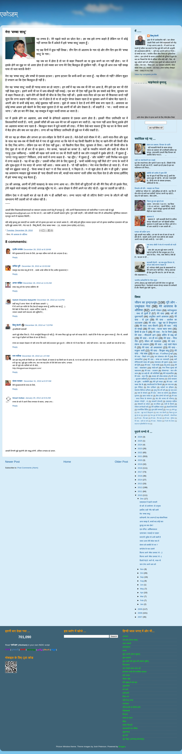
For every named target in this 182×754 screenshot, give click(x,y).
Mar (142, 596)
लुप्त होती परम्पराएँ (157, 410)
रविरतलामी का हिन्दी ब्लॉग (132, 707)
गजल (167, 410)
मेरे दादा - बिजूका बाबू (159, 350)
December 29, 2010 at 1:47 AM (35, 356)
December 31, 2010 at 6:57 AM (37, 381)
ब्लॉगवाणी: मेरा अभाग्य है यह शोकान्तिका (153, 517)
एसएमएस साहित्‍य (171, 401)
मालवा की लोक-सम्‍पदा (159, 376)
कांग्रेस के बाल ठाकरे (147, 549)
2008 (140, 613)
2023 (140, 448)
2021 (140, 456)
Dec (142, 499)
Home (67, 461)
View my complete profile (146, 74)
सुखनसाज (126, 732)
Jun (142, 585)
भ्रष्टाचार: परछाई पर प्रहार (149, 533)
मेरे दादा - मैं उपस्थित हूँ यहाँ (163, 354)
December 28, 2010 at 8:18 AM (37, 249)
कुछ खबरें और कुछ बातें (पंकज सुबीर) (136, 661)
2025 (140, 441)
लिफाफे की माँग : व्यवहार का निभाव (147, 188)
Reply (15, 257)
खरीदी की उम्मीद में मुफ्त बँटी (157, 173)
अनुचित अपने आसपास (159, 316)
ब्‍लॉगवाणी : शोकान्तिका (170, 415)
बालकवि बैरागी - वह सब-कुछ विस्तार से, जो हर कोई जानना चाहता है (161, 263)
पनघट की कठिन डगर (142, 232)
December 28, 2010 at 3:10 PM (51, 300)
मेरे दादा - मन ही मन (149, 338)
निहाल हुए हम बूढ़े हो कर (155, 201)
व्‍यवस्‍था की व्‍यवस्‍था (157, 379)
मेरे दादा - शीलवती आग (145, 335)
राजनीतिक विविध (142, 410)
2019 (140, 464)
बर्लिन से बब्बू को (169, 335)
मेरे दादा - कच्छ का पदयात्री (158, 359)
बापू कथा (167, 365)
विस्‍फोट (125, 714)
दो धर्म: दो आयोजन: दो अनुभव (150, 506)
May (142, 589)
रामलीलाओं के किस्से (154, 384)
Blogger (122, 746)
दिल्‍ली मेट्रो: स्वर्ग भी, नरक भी (150, 560)
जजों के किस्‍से (169, 404)
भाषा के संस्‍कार (142, 393)
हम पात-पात (169, 384)
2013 (140, 483)
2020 (140, 460)
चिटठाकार (126, 665)
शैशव (124, 721)
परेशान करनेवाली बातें (141, 407)
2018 (140, 468)
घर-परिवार (157, 404)
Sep (142, 577)
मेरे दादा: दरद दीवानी (149, 325)
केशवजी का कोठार (144, 404)
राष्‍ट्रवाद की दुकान (161, 362)
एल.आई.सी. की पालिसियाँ (150, 373)
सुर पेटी (125, 735)
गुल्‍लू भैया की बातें (159, 390)
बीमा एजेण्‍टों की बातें (162, 396)
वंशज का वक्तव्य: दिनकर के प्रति (158, 145)
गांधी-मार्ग (155, 368)
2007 (140, 617)
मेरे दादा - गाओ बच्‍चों (152, 365)
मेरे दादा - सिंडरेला (156, 421)
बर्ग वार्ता (125, 689)
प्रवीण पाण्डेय (17, 249)
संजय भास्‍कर (17, 381)
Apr (142, 592)
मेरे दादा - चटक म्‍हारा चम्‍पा (160, 328)
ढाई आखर (126, 675)
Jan (142, 604)
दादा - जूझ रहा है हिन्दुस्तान (145, 412)
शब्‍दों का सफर (127, 718)
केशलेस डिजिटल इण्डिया (142, 390)
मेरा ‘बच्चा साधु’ (145, 514)
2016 (140, 476)
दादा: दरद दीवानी (161, 412)
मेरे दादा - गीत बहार (142, 418)
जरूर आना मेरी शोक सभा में (149, 541)
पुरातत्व (146, 415)
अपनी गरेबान (155, 310)
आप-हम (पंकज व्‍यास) (130, 640)
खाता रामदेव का (148, 396)
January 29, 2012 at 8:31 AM (38, 398)
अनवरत (125, 636)
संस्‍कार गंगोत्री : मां (141, 401)
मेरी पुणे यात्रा (158, 382)
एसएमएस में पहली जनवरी (148, 502)
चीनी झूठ (174, 410)
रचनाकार (126, 704)
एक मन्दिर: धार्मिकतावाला (148, 529)
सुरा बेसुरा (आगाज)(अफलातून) (133, 739)
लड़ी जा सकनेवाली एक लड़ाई (145, 160)
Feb (142, 600)
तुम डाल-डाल (172, 390)
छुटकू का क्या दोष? (146, 525)
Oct (142, 573)
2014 (140, 480)
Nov (142, 569)
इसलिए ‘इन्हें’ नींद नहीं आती (149, 510)
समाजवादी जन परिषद (130, 728)
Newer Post (12, 461)
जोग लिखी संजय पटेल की (132, 668)
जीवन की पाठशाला (153, 341)
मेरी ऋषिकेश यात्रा (158, 407)
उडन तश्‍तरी (127, 643)
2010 (140, 495)
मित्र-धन (126, 696)
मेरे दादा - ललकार (151, 370)
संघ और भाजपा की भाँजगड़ (165, 399)
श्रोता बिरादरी (127, 725)
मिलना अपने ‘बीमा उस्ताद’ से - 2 (151, 553)
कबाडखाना (126, 647)
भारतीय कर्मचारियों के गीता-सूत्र (146, 280)
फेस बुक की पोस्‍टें (156, 415)
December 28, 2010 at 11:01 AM (37, 283)
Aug (142, 581)
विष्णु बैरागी (16, 325)
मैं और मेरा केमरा (169, 421)
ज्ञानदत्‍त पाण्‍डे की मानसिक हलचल (134, 672)
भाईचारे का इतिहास (167, 387)
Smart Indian (18, 398)
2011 (140, 491)
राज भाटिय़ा (16, 356)
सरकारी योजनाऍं (157, 401)
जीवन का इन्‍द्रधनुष (146, 302)
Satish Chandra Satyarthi (24, 300)
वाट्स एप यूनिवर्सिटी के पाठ (142, 424)
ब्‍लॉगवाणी (126, 693)
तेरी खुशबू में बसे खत (130, 682)
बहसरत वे (150, 216)
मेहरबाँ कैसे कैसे (172, 407)
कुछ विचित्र (139, 387)
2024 (140, 445)
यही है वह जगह (128, 700)
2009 (140, 609)
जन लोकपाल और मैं (162, 356)
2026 (140, 437)
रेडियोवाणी (126, 711)
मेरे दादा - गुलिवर (169, 418)
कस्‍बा (124, 650)
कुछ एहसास (127, 658)
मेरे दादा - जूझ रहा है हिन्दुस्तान (163, 322)
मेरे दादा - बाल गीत (141, 376)
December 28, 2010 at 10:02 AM (36, 266)
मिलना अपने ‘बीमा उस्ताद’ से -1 (151, 556)
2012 (140, 487)
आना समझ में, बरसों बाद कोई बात (151, 521)
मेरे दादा (160, 313)
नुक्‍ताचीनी (126, 686)
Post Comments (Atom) (27, 468)
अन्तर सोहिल (17, 283)
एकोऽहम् (9, 14)
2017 (140, 472)
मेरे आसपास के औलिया (19, 234)
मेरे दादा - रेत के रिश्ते (162, 332)
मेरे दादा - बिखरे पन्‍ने (142, 356)
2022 (140, 452)
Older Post (121, 461)
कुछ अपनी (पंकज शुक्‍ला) (131, 654)
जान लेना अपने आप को (148, 564)
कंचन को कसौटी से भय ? (149, 545)
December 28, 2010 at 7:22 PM (39, 325)
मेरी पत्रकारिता (168, 373)
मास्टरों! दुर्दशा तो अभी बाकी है (150, 537)
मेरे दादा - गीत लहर (156, 418)
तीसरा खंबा (126, 679)
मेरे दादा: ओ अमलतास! (152, 347)
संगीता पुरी (16, 266)
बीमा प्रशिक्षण (151, 387)
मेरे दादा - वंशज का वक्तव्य (159, 393)
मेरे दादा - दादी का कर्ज (141, 421)
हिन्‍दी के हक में (141, 332)
